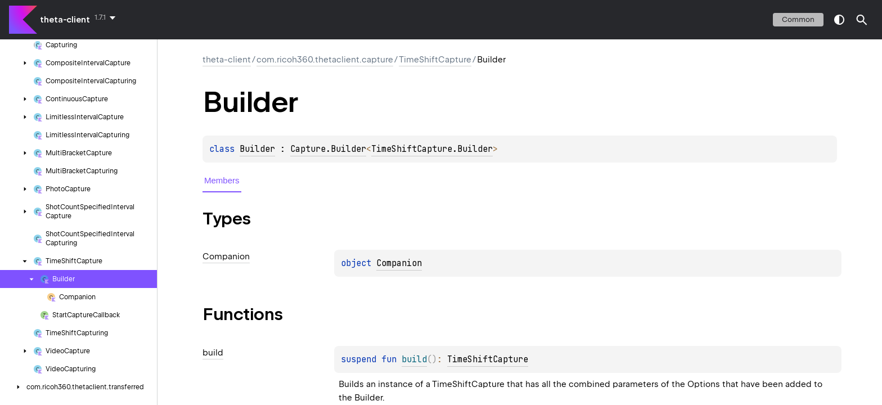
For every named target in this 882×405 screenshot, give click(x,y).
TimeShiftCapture (435, 60)
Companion (399, 263)
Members (222, 180)
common (798, 19)
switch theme (839, 19)
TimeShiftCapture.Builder (432, 149)
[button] (861, 19)
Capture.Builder (328, 149)
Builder (257, 149)
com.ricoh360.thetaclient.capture (324, 60)
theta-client (65, 20)
